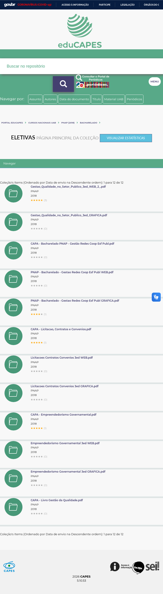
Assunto (35, 99)
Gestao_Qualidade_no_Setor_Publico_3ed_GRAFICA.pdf (69, 215)
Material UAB (113, 99)
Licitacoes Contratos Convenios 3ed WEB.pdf (62, 357)
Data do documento (74, 99)
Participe (104, 5)
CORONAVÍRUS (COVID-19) (34, 4)
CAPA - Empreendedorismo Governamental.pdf (63, 414)
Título (96, 99)
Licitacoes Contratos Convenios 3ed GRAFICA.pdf (64, 386)
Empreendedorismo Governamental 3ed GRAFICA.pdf (68, 471)
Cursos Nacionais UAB (42, 122)
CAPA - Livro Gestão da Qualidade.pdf (57, 500)
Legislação (128, 5)
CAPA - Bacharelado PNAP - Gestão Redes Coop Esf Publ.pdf (72, 243)
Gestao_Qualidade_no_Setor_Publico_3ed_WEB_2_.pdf (68, 186)
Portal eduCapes (12, 122)
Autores (50, 99)
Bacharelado (88, 122)
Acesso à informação (75, 5)
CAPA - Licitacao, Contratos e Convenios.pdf (61, 329)
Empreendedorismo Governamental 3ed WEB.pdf (65, 443)
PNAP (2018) (68, 122)
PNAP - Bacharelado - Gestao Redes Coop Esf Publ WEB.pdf (72, 272)
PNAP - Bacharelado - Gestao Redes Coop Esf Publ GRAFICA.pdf (75, 300)
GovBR (9, 5)
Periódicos (134, 99)
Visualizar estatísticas (126, 138)
